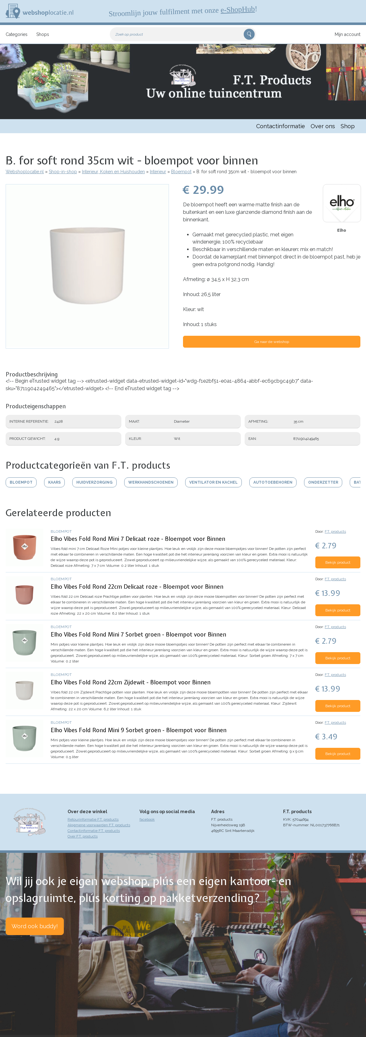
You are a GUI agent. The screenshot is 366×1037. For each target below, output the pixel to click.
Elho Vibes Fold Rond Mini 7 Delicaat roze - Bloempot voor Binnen (138, 539)
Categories (17, 34)
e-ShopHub (238, 9)
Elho (341, 230)
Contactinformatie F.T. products (94, 830)
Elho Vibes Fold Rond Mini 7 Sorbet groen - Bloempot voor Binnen (138, 634)
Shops (42, 34)
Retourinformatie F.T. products (93, 819)
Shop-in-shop (63, 171)
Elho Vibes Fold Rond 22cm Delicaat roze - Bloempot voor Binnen (137, 587)
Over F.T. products (83, 836)
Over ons (323, 126)
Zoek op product (129, 34)
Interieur (158, 171)
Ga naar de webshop (271, 342)
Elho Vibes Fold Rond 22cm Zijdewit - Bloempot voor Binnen (131, 682)
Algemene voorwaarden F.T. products (99, 825)
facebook (147, 819)
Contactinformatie (280, 126)
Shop (348, 126)
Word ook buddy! (35, 926)
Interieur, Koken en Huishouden (113, 171)
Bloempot (181, 171)
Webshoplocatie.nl (25, 171)
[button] (87, 345)
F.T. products (335, 531)
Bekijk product (337, 562)
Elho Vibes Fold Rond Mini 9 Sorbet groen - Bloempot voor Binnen (138, 730)
